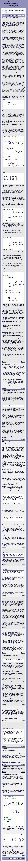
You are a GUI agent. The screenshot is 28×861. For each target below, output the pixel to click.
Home (10, 5)
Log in (21, 6)
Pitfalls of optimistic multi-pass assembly (11, 769)
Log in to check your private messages (12, 6)
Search (13, 5)
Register (16, 5)
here (12, 472)
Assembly (10, 10)
